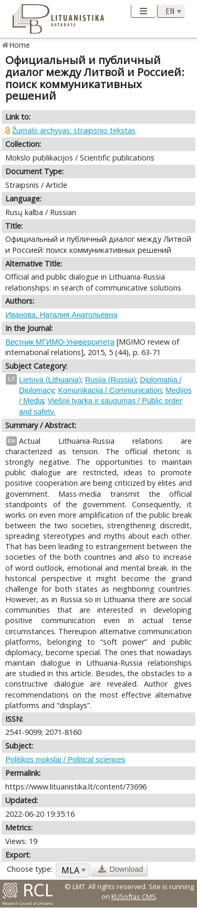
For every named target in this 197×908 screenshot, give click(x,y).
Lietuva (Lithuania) (50, 380)
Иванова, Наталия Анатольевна (61, 315)
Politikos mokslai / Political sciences (65, 759)
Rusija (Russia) (111, 380)
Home (19, 45)
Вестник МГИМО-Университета (59, 342)
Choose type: (30, 869)
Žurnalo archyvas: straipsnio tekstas (74, 130)
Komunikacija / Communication (110, 390)
